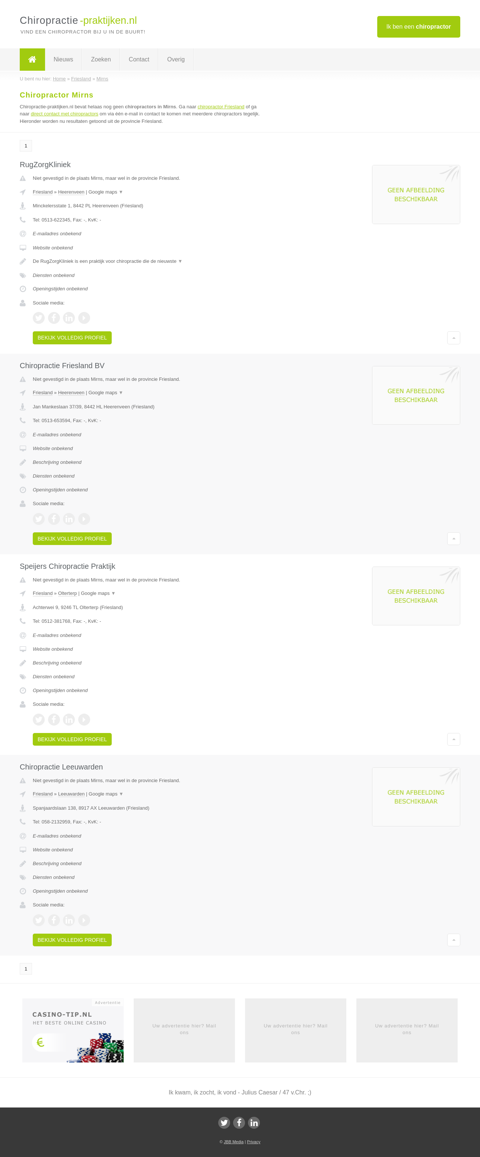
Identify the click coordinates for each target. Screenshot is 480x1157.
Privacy (253, 1142)
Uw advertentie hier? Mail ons (184, 1029)
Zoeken (101, 59)
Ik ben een (419, 26)
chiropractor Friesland (221, 106)
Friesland (43, 192)
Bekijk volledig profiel (72, 338)
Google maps (105, 192)
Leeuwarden (71, 794)
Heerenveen (71, 192)
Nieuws (63, 59)
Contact (139, 59)
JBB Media (234, 1142)
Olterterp (67, 593)
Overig (176, 59)
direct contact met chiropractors (64, 114)
